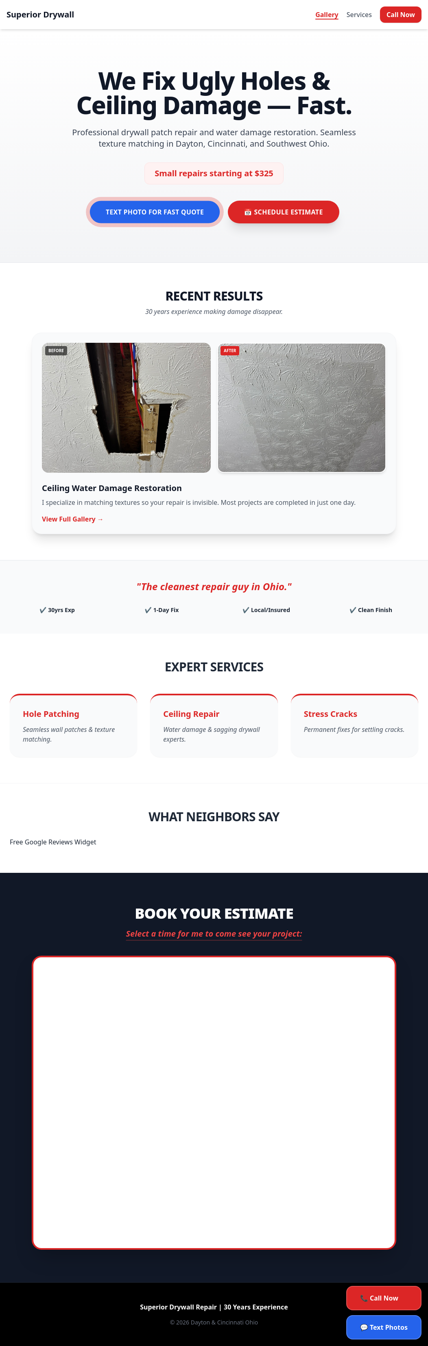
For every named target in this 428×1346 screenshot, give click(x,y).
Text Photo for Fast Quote (155, 212)
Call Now (401, 14)
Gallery (326, 14)
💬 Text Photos (384, 1327)
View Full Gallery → (73, 519)
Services (359, 14)
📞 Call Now (379, 1298)
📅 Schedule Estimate (283, 212)
